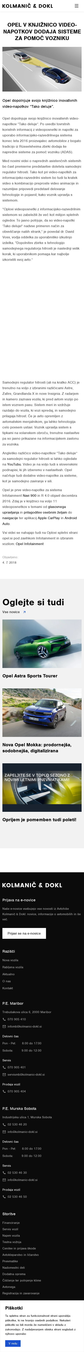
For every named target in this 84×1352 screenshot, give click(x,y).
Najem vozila (11, 1236)
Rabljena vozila (12, 967)
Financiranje (11, 1223)
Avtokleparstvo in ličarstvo (20, 1255)
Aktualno (8, 974)
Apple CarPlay (49, 518)
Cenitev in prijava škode (19, 1248)
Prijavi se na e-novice (24, 933)
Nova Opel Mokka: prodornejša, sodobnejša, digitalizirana (36, 748)
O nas (6, 981)
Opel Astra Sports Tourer (29, 676)
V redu (13, 1343)
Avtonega (8, 1287)
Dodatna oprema (13, 1274)
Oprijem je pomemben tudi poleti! (39, 820)
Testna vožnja (11, 1242)
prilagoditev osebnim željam (45, 512)
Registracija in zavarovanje (20, 1293)
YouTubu (14, 464)
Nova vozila (10, 960)
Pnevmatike (10, 1261)
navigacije (10, 518)
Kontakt (7, 988)
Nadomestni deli (13, 1268)
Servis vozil (10, 1229)
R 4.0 (45, 495)
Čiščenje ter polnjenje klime (21, 1280)
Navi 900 (29, 495)
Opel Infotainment (30, 544)
